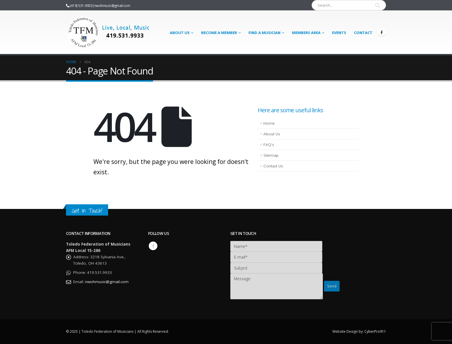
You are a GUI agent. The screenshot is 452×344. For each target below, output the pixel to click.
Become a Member (219, 32)
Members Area (306, 32)
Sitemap (270, 155)
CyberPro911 (375, 331)
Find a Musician (264, 32)
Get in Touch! (87, 210)
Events (339, 32)
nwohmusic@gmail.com (112, 5)
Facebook (153, 246)
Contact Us (273, 166)
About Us (180, 32)
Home (269, 123)
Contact (363, 32)
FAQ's (268, 144)
